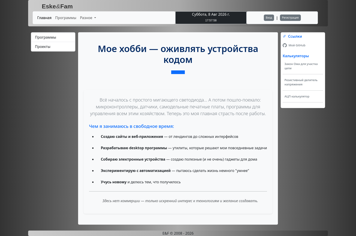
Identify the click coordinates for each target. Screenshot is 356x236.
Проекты (42, 46)
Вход (269, 18)
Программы (65, 17)
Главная (44, 17)
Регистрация (290, 18)
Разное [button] (86, 17)
